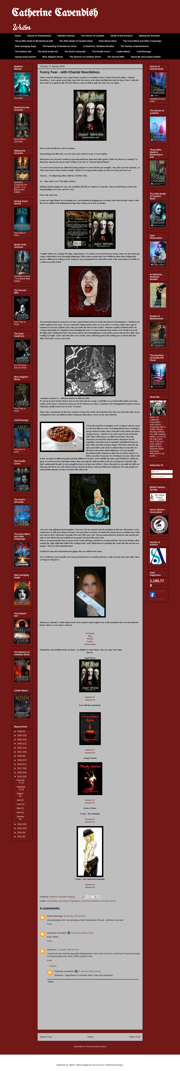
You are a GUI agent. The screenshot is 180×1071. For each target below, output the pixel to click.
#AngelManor (74, 901)
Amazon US (90, 697)
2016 (20, 772)
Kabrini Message (55, 916)
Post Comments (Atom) (96, 1046)
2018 (20, 764)
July (19, 800)
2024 (20, 739)
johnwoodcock (98, 1065)
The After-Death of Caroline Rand (75, 41)
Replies (53, 966)
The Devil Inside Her (48, 51)
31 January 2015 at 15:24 (68, 949)
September (21, 788)
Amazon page (90, 644)
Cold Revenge (144, 51)
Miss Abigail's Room (53, 57)
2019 (20, 760)
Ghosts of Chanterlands (39, 36)
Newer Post (46, 1037)
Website (90, 639)
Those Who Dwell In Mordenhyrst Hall (34, 41)
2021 (20, 752)
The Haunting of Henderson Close (60, 46)
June (19, 804)
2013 (20, 828)
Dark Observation (108, 41)
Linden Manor (123, 51)
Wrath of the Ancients (122, 36)
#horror (113, 901)
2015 (20, 776)
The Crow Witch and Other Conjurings (142, 41)
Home (18, 36)
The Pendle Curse (101, 51)
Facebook (90, 633)
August (20, 793)
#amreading (52, 901)
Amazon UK (90, 700)
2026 (20, 731)
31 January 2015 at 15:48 (89, 971)
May (19, 808)
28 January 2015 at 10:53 (82, 933)
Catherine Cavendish (55, 13)
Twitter (90, 641)
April (19, 812)
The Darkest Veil (23, 51)
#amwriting (63, 901)
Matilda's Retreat (66, 36)
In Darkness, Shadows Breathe (98, 46)
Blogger (119, 1065)
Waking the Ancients (149, 36)
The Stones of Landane (92, 36)
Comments (158, 476)
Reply (49, 924)
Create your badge (157, 599)
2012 (20, 832)
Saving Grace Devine (25, 57)
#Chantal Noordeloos (90, 901)
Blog (90, 636)
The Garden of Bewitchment (135, 46)
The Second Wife (115, 57)
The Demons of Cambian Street (85, 57)
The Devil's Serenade (75, 51)
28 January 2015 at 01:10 (75, 916)
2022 (20, 748)
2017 (20, 768)
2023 (20, 743)
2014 (20, 824)
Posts (155, 471)
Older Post (134, 1037)
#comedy (105, 901)
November (20, 781)
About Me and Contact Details (146, 57)
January (20, 816)
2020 (20, 756)
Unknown (51, 949)
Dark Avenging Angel (25, 46)
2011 (20, 836)
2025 (20, 735)
